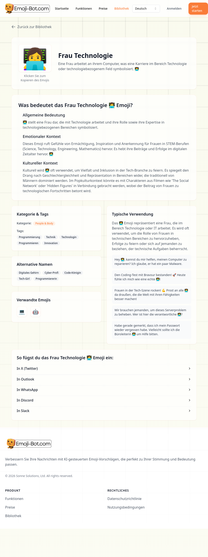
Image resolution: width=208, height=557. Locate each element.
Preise (103, 8)
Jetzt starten (197, 8)
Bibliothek (121, 8)
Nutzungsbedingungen (126, 507)
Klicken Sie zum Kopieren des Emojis (35, 78)
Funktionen (83, 8)
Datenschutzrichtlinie (124, 498)
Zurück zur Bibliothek (31, 26)
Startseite (62, 8)
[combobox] (146, 8)
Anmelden (174, 8)
